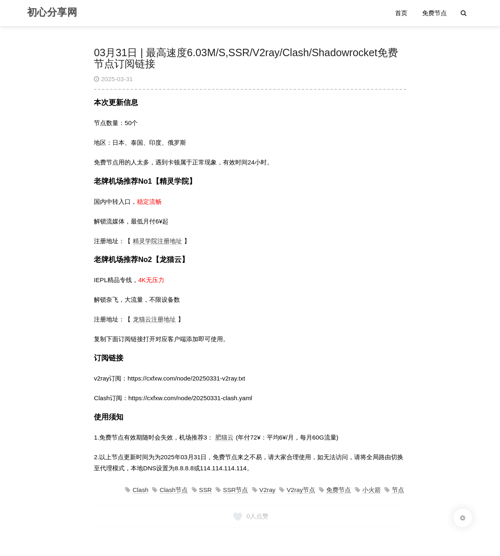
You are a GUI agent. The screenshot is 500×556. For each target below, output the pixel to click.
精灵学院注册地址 (157, 240)
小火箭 (371, 489)
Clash (140, 489)
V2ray (267, 489)
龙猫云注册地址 (154, 319)
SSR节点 (235, 489)
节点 (398, 489)
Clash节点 (173, 489)
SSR (205, 489)
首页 (401, 12)
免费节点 (434, 12)
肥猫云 (224, 437)
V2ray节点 (300, 489)
